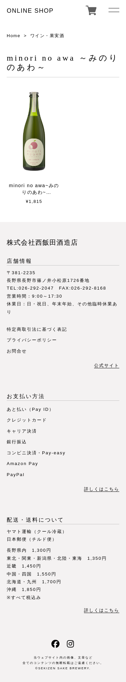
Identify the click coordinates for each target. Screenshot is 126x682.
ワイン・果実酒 (47, 35)
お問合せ (17, 351)
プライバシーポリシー (32, 340)
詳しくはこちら (101, 489)
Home (13, 35)
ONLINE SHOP (30, 10)
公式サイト (106, 365)
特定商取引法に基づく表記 (37, 329)
